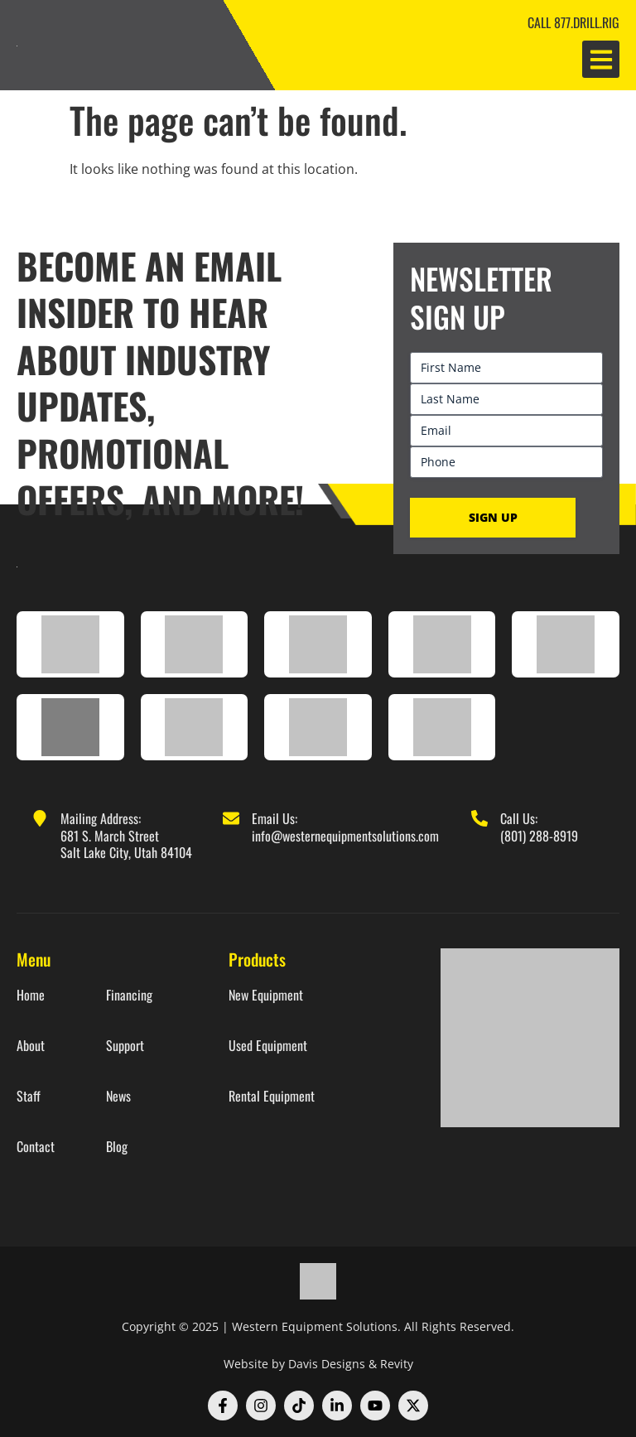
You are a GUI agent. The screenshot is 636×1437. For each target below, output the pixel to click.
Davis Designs (326, 1364)
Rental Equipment (272, 1096)
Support (125, 1045)
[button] (600, 59)
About (31, 1045)
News (118, 1096)
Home (31, 995)
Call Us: (518, 818)
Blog (117, 1146)
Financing (129, 995)
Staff (29, 1096)
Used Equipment (268, 1045)
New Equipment (266, 995)
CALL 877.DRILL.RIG (573, 22)
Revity (396, 1364)
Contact (36, 1146)
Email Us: (274, 818)
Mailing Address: (100, 818)
